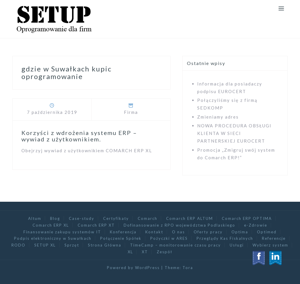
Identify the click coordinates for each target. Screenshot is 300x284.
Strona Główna (104, 245)
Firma (131, 112)
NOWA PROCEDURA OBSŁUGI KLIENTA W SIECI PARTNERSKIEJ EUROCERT (234, 133)
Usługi (237, 245)
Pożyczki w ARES (169, 238)
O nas (178, 232)
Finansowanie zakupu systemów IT (62, 232)
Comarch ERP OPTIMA (247, 218)
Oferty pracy (208, 232)
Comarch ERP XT (96, 225)
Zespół (164, 251)
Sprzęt (71, 245)
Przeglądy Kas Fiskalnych (225, 238)
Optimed (267, 232)
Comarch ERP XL (51, 225)
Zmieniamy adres (218, 116)
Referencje (274, 238)
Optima (239, 232)
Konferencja (123, 232)
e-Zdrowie (255, 225)
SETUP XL (45, 245)
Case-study (81, 218)
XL (130, 251)
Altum (34, 218)
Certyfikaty (116, 218)
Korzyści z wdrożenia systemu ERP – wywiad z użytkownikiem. (79, 136)
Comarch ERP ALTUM (189, 218)
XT (145, 251)
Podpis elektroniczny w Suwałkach (52, 238)
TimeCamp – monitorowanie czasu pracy (175, 245)
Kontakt (154, 232)
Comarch (147, 218)
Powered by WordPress (133, 267)
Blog (55, 218)
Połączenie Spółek (121, 238)
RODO (18, 245)
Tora (188, 267)
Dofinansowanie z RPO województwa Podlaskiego (179, 225)
